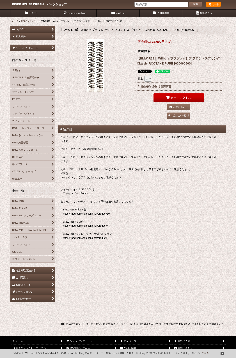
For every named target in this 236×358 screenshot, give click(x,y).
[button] (75, 13)
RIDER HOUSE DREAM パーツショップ (39, 4)
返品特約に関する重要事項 (154, 86)
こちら (205, 353)
